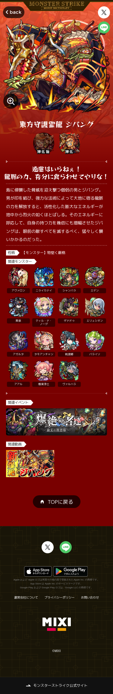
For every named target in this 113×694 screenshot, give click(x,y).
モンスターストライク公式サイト (60, 685)
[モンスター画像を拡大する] (10, 101)
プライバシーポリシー (60, 597)
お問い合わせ (90, 597)
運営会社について (26, 597)
